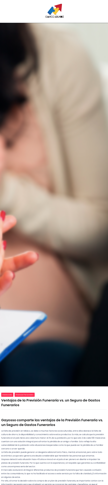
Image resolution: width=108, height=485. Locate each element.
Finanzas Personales (25, 395)
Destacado (7, 395)
